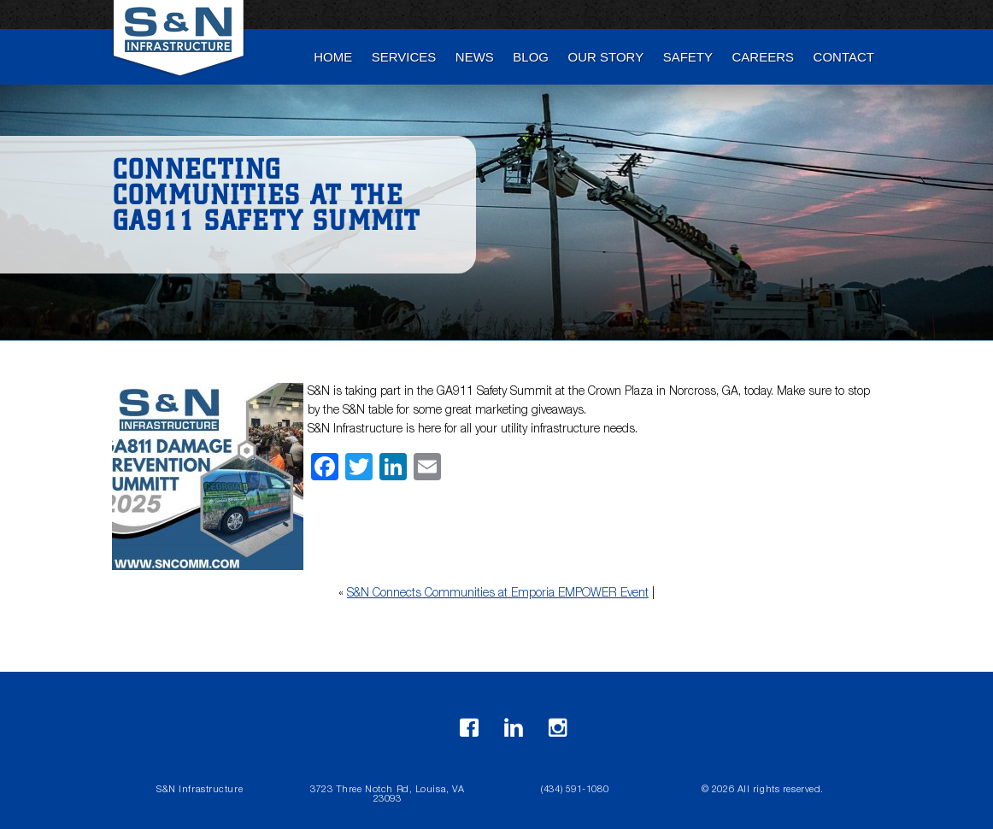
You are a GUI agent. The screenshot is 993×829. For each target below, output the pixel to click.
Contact (844, 57)
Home (333, 57)
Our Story (606, 57)
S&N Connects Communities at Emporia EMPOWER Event (498, 594)
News (474, 57)
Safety (688, 57)
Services (404, 57)
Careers (763, 57)
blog (531, 57)
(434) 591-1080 (574, 790)
